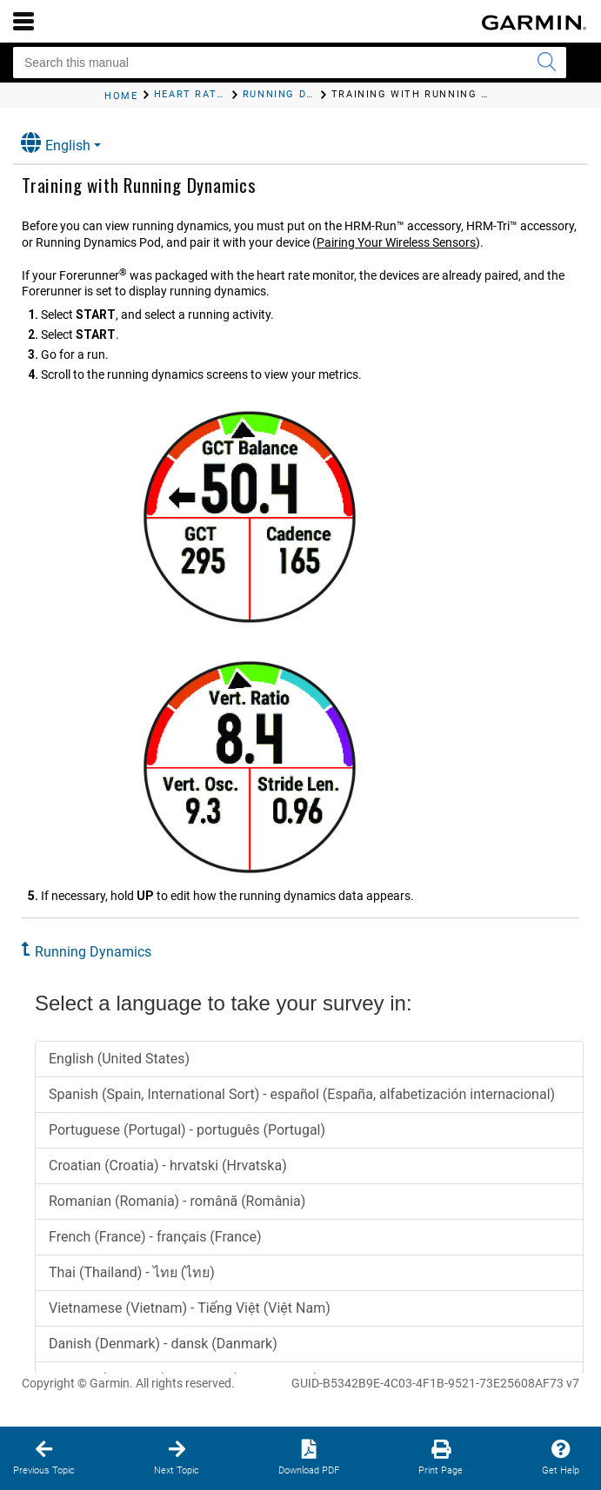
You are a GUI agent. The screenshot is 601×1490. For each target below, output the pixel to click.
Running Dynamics (93, 952)
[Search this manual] (289, 62)
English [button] (55, 143)
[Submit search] (546, 62)
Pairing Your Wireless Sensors (396, 242)
